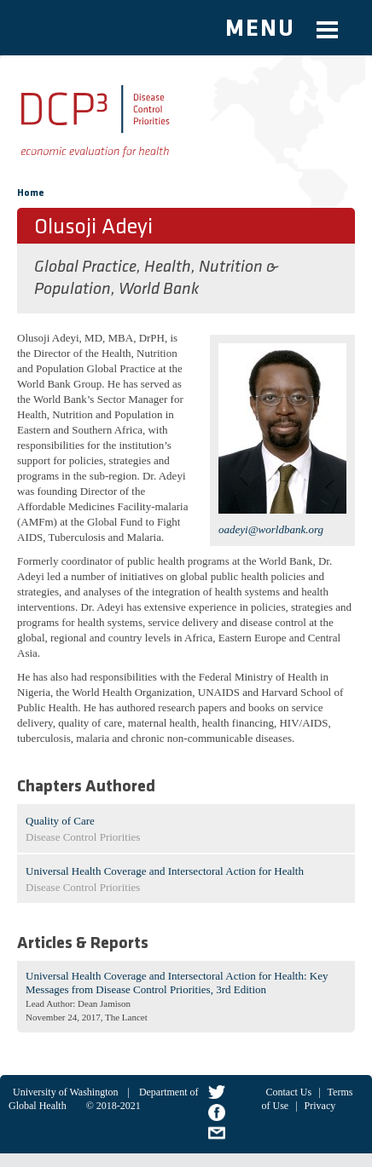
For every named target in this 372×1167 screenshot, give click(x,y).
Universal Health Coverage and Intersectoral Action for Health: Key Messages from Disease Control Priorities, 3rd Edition (177, 982)
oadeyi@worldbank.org (270, 529)
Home (30, 193)
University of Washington (65, 1092)
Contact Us (289, 1092)
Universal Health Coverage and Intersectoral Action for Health (165, 871)
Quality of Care (60, 820)
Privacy (320, 1106)
